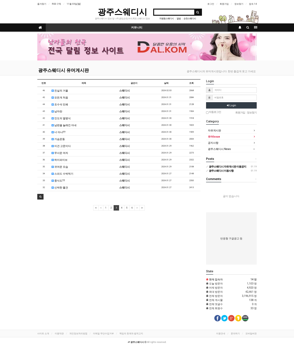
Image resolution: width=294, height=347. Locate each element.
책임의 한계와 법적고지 (131, 333)
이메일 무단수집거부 (103, 333)
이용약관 (59, 333)
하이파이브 (60, 159)
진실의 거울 (60, 90)
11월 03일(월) (74, 4)
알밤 (179, 18)
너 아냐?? (58, 132)
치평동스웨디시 (166, 18)
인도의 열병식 (61, 118)
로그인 (210, 4)
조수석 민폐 (60, 104)
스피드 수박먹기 (62, 173)
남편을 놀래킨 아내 (64, 125)
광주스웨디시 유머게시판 (63, 70)
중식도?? (58, 180)
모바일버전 (251, 333)
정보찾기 (238, 4)
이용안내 (220, 333)
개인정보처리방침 (78, 333)
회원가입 (224, 4)
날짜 (166, 83)
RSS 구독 (56, 4)
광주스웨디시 (122, 11)
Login (231, 105)
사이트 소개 (43, 333)
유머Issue (214, 136)
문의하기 (235, 333)
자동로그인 (213, 112)
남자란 (57, 111)
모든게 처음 (60, 97)
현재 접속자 (216, 279)
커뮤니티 (136, 27)
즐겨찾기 (41, 4)
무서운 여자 (60, 152)
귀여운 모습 (60, 166)
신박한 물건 (60, 187)
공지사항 (213, 142)
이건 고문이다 (61, 145)
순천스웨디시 (190, 18)
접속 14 (253, 4)
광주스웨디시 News (219, 148)
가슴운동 (58, 139)
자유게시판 (214, 130)
